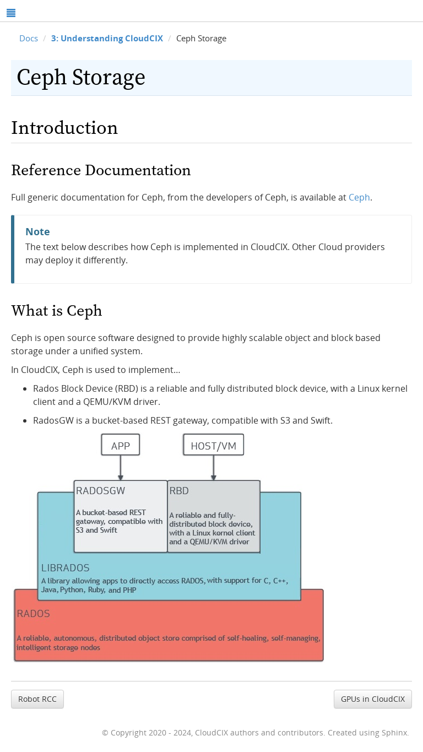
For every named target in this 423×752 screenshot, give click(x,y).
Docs (28, 38)
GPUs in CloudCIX (373, 699)
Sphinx (394, 732)
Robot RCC (37, 699)
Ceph (359, 197)
